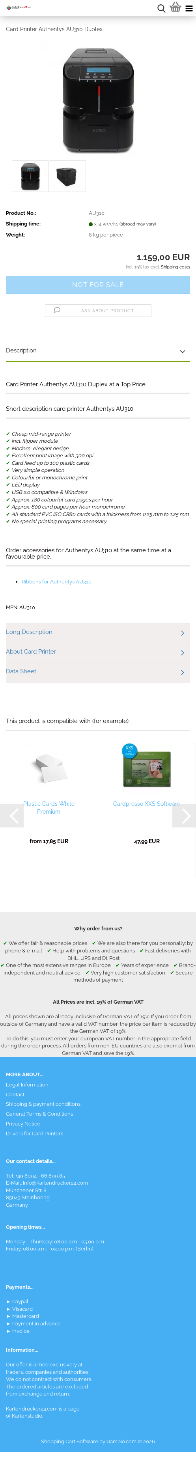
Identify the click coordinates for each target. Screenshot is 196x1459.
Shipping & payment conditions (43, 1104)
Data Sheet (21, 671)
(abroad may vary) (137, 224)
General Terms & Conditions (39, 1114)
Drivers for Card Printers (34, 1134)
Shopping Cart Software (69, 1441)
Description (21, 350)
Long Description (29, 631)
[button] (12, 815)
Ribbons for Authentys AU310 (56, 582)
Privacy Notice (23, 1124)
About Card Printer (31, 651)
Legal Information (27, 1085)
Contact (15, 1095)
